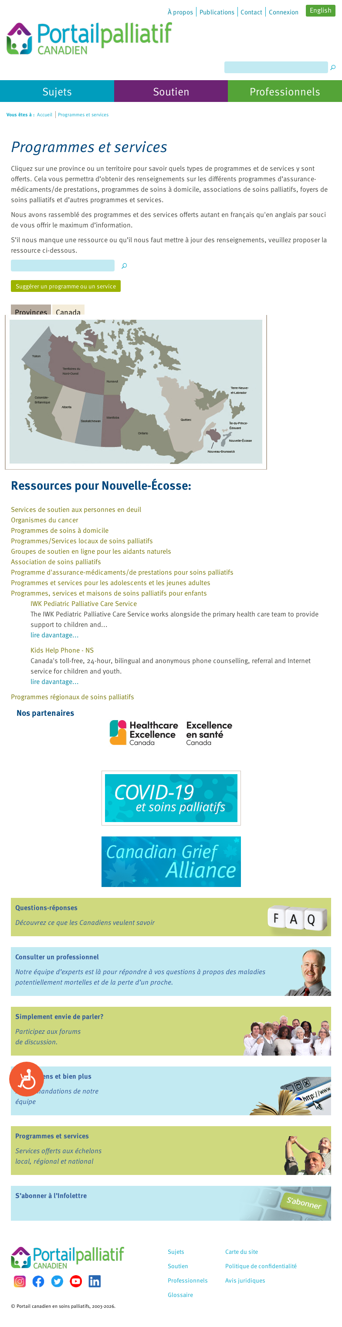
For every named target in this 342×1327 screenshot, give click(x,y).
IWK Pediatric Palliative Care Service (83, 603)
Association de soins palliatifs (56, 561)
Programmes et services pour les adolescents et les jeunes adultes (110, 582)
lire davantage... (54, 635)
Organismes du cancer (44, 520)
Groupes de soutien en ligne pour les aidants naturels (91, 551)
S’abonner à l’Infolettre (51, 1195)
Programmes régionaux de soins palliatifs (72, 696)
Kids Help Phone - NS (62, 650)
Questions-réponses (46, 907)
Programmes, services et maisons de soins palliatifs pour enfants (109, 593)
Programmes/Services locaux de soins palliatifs (82, 540)
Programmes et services (52, 1136)
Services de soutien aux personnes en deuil (76, 509)
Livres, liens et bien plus (53, 1076)
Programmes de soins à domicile (59, 530)
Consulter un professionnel (57, 956)
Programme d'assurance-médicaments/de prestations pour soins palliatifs (122, 572)
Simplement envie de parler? (59, 1016)
